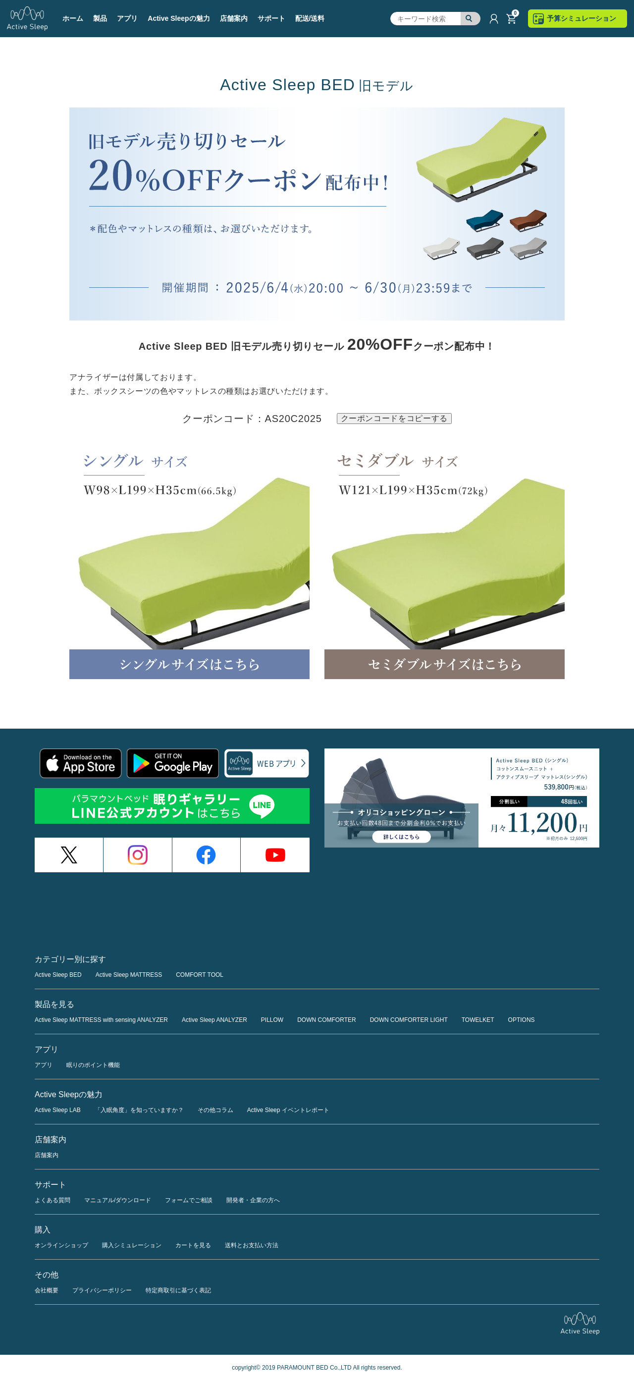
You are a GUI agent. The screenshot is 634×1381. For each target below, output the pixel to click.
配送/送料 (310, 18)
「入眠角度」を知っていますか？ (139, 1110)
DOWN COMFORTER (326, 1019)
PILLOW (272, 1019)
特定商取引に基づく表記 (178, 1290)
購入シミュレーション (131, 1245)
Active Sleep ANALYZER (214, 1019)
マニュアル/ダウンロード (117, 1200)
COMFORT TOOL (199, 974)
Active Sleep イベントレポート (288, 1110)
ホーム (72, 18)
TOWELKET (478, 1019)
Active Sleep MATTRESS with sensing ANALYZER (101, 1019)
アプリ (44, 1065)
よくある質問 (52, 1200)
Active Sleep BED (58, 974)
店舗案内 (234, 18)
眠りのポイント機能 (93, 1065)
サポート (271, 18)
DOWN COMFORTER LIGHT (409, 1019)
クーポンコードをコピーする (394, 418)
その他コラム (215, 1110)
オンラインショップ (61, 1245)
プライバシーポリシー (102, 1290)
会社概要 (46, 1290)
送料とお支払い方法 (251, 1245)
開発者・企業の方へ (253, 1200)
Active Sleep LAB (58, 1110)
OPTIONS (521, 1019)
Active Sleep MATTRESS (129, 974)
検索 (470, 19)
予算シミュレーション (581, 18)
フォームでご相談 (188, 1200)
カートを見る (193, 1245)
